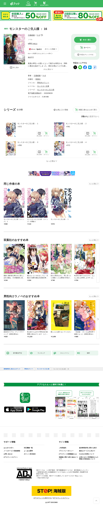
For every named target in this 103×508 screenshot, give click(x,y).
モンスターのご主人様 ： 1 (27, 124)
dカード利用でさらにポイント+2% (39, 53)
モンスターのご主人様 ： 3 (27, 142)
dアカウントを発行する (43, 498)
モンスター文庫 (43, 86)
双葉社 (38, 79)
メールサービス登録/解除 (12, 451)
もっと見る (93, 184)
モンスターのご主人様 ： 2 (76, 124)
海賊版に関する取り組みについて (68, 458)
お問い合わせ (8, 454)
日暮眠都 (31, 35)
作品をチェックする (86, 54)
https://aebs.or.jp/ (43, 478)
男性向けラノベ (43, 83)
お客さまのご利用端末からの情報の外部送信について (88, 458)
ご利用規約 (62, 448)
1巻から (84, 116)
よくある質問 (28, 451)
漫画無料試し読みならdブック (12, 369)
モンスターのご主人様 (45, 90)
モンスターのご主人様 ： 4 (76, 142)
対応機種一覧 (28, 448)
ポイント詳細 (50, 49)
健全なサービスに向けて (87, 451)
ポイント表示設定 (30, 454)
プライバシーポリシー (66, 451)
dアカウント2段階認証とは (68, 454)
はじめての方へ (9, 448)
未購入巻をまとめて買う (87, 110)
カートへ (87, 48)
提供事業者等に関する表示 (88, 448)
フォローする (42, 35)
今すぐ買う (87, 40)
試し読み (16, 67)
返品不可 (31, 57)
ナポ (38, 35)
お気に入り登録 (62, 110)
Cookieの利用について (86, 454)
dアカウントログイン (11, 457)
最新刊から (94, 116)
